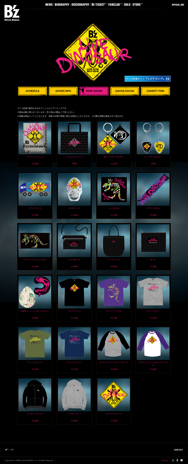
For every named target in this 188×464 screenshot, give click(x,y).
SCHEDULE (32, 91)
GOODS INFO (63, 91)
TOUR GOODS (94, 91)
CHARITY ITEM (155, 91)
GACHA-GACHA (124, 91)
